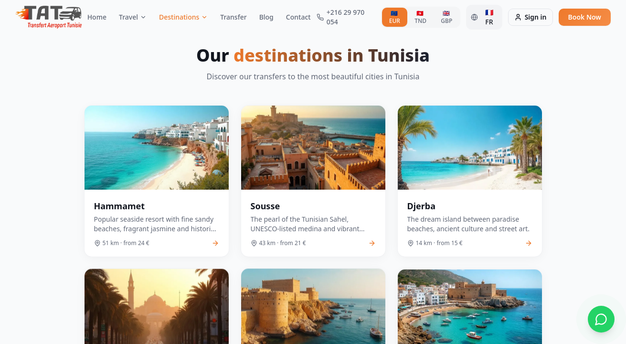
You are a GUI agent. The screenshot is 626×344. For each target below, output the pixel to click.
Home (96, 17)
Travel (133, 17)
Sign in (530, 17)
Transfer (233, 17)
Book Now (584, 17)
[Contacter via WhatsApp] (601, 319)
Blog (266, 17)
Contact (298, 17)
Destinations (183, 17)
